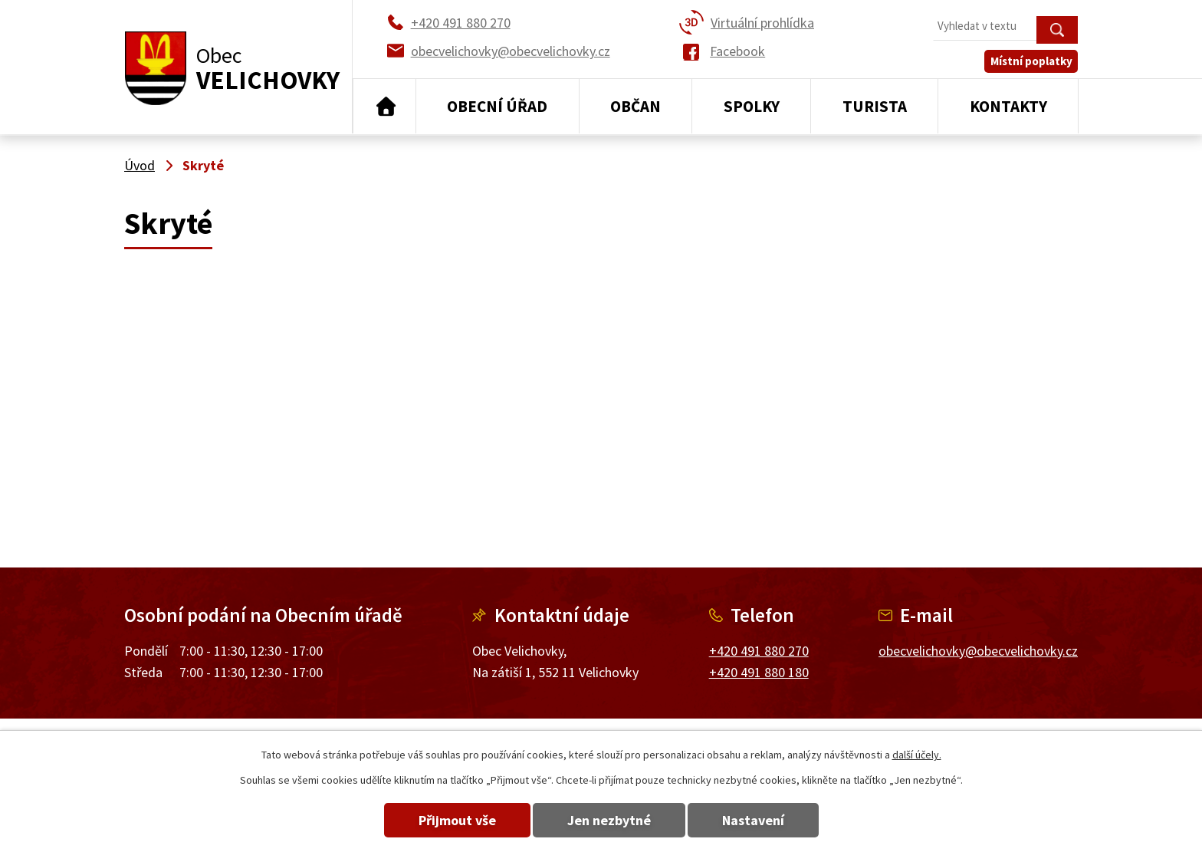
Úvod (384, 106)
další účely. (916, 755)
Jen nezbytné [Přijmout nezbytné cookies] (609, 820)
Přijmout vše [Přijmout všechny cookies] (457, 820)
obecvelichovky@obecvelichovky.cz (978, 651)
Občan (635, 106)
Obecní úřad (497, 106)
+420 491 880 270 (759, 651)
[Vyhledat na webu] (1005, 27)
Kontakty (1008, 106)
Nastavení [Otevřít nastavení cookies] (753, 820)
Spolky (752, 106)
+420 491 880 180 (759, 672)
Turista (874, 106)
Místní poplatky (1031, 61)
